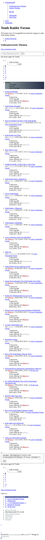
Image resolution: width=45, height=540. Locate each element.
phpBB (26, 534)
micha (10, 425)
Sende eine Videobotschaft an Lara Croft (18, 296)
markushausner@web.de (16, 123)
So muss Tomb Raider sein (14, 325)
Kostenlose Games (11, 339)
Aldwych (8, 252)
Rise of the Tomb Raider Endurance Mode (19, 410)
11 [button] (6, 77)
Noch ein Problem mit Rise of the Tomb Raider (20, 121)
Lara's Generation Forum (13, 124)
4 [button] (5, 72)
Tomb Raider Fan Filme (13, 135)
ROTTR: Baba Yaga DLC (13, 396)
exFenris (11, 137)
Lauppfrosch (12, 254)
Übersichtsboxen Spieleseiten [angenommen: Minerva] (23, 368)
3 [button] (5, 70)
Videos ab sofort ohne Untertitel (15, 438)
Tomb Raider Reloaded (12, 106)
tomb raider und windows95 (14, 423)
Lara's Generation (15, 534)
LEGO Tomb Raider (11, 194)
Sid (9, 412)
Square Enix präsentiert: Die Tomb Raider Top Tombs (23, 281)
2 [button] (5, 68)
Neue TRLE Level (11, 150)
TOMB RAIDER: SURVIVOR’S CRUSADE (20, 164)
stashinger (11, 108)
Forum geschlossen (11, 91)
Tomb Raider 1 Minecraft (13, 208)
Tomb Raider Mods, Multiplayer (15, 179)
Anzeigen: (12, 455)
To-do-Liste (34, 370)
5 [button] (5, 73)
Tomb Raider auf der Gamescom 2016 (17, 266)
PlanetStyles (5, 536)
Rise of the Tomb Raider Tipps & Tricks (18, 354)
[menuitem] (17, 6)
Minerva (10, 93)
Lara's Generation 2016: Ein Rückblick (18, 237)
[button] (5, 60)
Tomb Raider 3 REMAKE (13, 223)
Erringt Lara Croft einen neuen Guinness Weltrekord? (22, 310)
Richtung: (32, 457)
